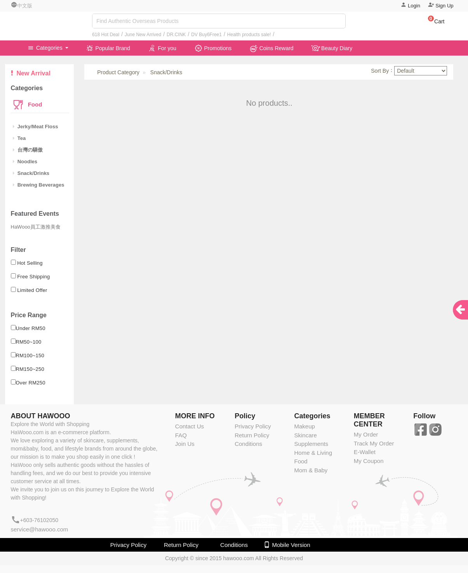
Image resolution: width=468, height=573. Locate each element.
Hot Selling (30, 263)
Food (34, 104)
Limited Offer (32, 290)
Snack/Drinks (31, 173)
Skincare (305, 435)
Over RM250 (30, 383)
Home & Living (313, 452)
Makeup (304, 426)
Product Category (118, 72)
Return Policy (252, 435)
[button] (432, 22)
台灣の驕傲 (28, 150)
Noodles (25, 161)
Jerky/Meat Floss (35, 126)
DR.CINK (176, 34)
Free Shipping (33, 277)
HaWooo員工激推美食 (36, 227)
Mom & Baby (310, 470)
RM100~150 (30, 355)
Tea (19, 138)
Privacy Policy (253, 426)
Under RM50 (30, 328)
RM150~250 (30, 369)
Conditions (248, 443)
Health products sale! (249, 34)
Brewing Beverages (38, 185)
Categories (46, 48)
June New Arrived (143, 34)
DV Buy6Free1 (206, 34)
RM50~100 (29, 342)
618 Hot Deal (105, 34)
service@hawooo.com (39, 529)
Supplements (311, 443)
